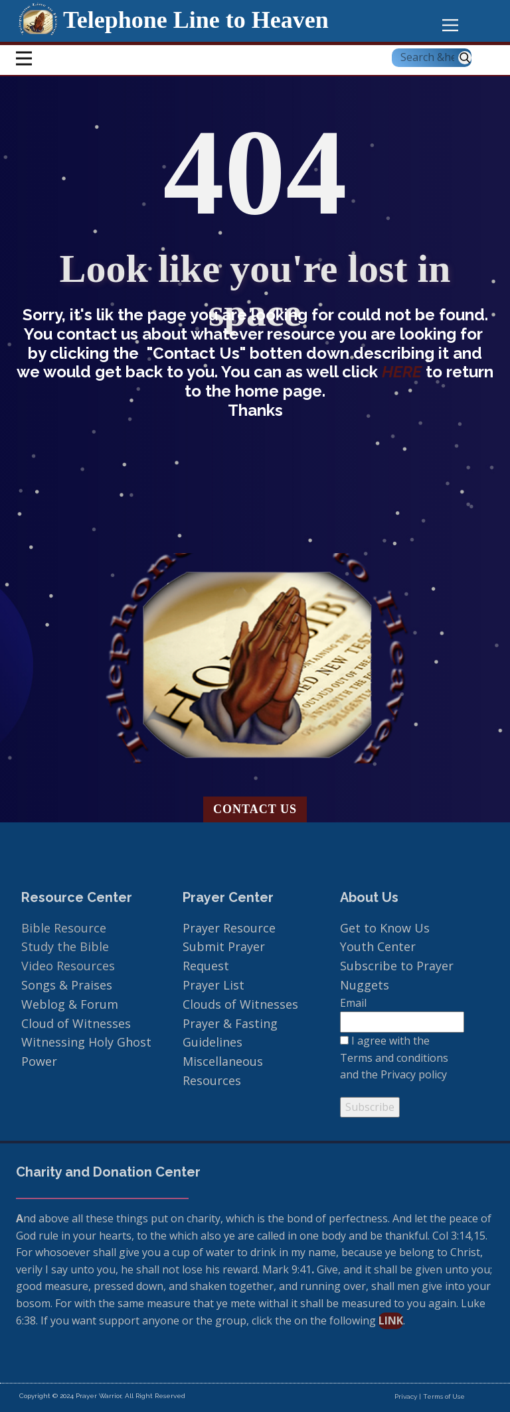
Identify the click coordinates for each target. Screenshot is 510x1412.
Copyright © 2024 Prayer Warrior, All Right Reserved (102, 1395)
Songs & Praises (68, 985)
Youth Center (379, 946)
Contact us (255, 809)
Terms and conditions (394, 1058)
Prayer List (213, 985)
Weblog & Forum (69, 1004)
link (391, 1320)
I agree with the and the (394, 1057)
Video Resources (68, 966)
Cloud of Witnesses (76, 1023)
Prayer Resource (229, 928)
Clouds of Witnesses (240, 1004)
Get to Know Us (385, 928)
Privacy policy (414, 1074)
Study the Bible (65, 946)
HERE (404, 371)
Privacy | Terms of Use (429, 1396)
